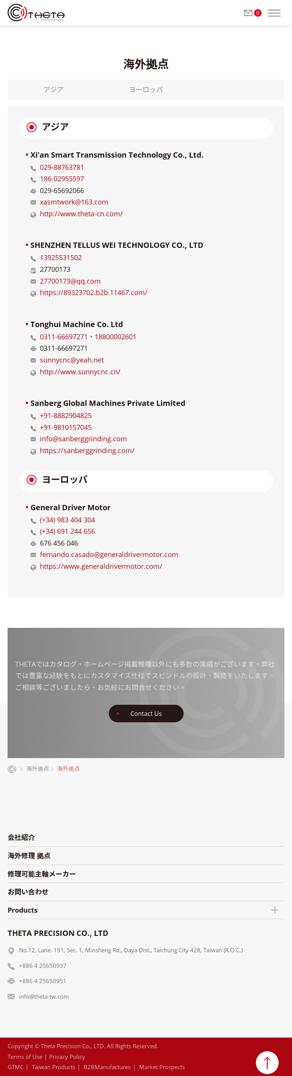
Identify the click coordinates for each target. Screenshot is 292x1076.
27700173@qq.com (70, 281)
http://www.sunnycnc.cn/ (80, 371)
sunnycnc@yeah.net (72, 359)
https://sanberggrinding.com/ (87, 450)
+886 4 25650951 (43, 981)
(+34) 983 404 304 (67, 519)
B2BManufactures (107, 1067)
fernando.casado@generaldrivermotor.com (109, 554)
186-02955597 (62, 178)
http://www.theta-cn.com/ (81, 213)
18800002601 (115, 336)
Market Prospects (162, 1067)
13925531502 (61, 257)
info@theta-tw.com (44, 996)
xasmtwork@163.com (74, 201)
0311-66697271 (64, 336)
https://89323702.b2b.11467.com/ (94, 292)
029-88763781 (62, 167)
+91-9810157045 (66, 427)
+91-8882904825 (66, 415)
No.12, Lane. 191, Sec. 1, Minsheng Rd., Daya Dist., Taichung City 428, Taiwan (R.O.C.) (131, 950)
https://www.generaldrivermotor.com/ (101, 566)
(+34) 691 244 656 (67, 531)
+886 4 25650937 (43, 965)
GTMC (16, 1067)
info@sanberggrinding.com (83, 438)
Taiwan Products (53, 1067)
